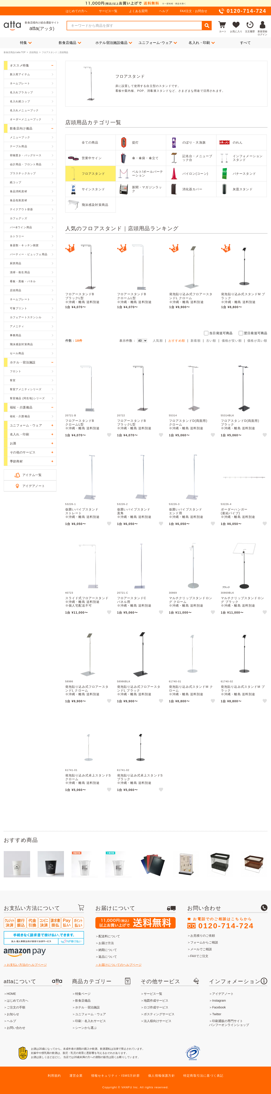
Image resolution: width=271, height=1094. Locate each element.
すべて (245, 43)
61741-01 (71, 770)
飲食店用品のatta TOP (14, 52)
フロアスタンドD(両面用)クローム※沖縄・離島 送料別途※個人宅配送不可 (188, 426)
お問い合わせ (16, 1027)
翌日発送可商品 (255, 333)
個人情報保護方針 (161, 1075)
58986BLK (124, 681)
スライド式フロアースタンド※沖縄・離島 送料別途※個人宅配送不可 (87, 601)
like (109, 435)
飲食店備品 (70, 43)
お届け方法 (106, 943)
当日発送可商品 (221, 333)
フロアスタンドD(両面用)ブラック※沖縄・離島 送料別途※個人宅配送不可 (240, 426)
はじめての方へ (76, 11)
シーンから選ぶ (86, 1027)
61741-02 (123, 770)
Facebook (219, 1007)
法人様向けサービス (157, 1021)
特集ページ (83, 993)
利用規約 (54, 1075)
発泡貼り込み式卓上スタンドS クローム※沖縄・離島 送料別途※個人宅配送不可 (88, 781)
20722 (121, 415)
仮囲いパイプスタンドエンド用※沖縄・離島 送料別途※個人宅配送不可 (186, 515)
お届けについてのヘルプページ (120, 964)
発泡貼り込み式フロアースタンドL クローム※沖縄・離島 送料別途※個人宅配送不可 (191, 300)
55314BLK (227, 415)
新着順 (196, 340)
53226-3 (174, 504)
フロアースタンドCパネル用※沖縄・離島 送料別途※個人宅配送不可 (134, 603)
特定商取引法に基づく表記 (203, 1075)
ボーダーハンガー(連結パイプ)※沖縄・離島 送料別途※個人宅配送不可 (238, 515)
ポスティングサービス (159, 1014)
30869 (173, 592)
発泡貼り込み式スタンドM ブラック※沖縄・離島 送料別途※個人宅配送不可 (243, 300)
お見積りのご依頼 (202, 935)
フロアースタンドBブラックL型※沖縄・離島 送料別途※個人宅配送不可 (82, 300)
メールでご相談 (201, 949)
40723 (69, 592)
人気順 (158, 340)
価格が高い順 (257, 340)
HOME (11, 993)
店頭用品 (33, 52)
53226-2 (122, 504)
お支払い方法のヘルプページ (27, 964)
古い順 (211, 340)
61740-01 (175, 681)
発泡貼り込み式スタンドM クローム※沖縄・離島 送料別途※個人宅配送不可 (191, 692)
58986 (69, 681)
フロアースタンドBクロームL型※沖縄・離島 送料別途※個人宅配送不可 (134, 300)
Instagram (219, 1000)
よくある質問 (138, 11)
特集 (26, 43)
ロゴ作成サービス (156, 1007)
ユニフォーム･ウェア (157, 43)
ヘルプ (163, 11)
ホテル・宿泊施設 (87, 1007)
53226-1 (70, 504)
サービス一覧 (108, 11)
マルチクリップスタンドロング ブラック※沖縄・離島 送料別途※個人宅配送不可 (242, 603)
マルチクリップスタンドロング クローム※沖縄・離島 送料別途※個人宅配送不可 (191, 603)
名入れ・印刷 (202, 43)
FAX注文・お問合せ (193, 11)
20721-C (122, 592)
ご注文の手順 (16, 1007)
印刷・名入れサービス (90, 1021)
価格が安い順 (232, 340)
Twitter (216, 1014)
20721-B (70, 415)
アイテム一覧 (32, 475)
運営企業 (76, 1075)
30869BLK (227, 592)
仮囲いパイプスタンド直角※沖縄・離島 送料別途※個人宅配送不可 (134, 515)
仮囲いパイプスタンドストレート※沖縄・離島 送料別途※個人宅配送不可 (82, 515)
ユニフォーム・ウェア (90, 1014)
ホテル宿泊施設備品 (113, 43)
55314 (173, 415)
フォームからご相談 (204, 942)
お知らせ (13, 1014)
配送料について (109, 936)
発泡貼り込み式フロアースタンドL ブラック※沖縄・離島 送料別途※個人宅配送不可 (139, 692)
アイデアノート (33, 486)
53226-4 (226, 504)
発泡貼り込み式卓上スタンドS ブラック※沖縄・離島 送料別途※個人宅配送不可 (140, 781)
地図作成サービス (156, 1000)
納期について (107, 950)
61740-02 (227, 681)
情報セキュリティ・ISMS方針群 (115, 1075)
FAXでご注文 (199, 956)
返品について (107, 956)
